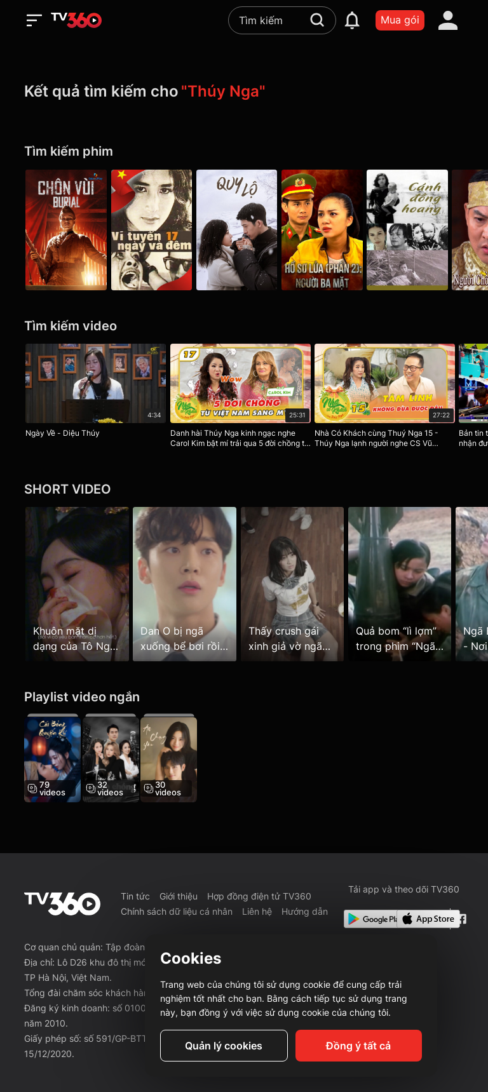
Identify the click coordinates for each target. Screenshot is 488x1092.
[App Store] (420, 918)
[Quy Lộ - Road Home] (244, 230)
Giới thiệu (178, 896)
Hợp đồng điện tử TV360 (259, 896)
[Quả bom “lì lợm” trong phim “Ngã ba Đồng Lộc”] (411, 584)
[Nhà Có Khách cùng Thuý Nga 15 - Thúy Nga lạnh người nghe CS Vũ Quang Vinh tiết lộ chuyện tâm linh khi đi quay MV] (392, 398)
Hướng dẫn (304, 911)
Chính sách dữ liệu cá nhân (177, 911)
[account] (448, 20)
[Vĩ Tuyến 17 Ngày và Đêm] (155, 230)
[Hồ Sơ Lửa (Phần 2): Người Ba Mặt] (333, 230)
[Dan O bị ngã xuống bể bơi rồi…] (188, 584)
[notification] (352, 20)
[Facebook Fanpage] (460, 918)
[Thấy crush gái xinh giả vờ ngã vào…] (299, 584)
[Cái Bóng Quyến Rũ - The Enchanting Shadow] (52, 757)
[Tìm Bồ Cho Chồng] (114, 757)
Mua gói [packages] (400, 19)
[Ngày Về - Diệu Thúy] (95, 393)
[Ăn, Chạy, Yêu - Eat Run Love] (176, 757)
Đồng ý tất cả (358, 1045)
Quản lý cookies (223, 1045)
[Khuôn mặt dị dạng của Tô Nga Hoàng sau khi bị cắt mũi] (77, 584)
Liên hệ (257, 911)
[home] (76, 20)
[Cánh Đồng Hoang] (422, 230)
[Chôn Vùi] (66, 230)
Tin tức (135, 896)
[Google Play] (368, 918)
